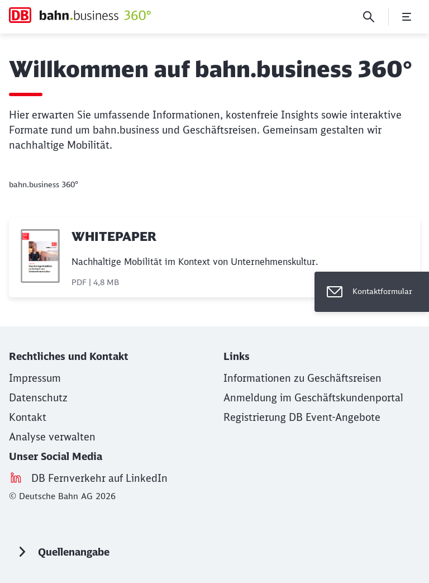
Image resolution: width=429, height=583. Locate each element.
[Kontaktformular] (371, 292)
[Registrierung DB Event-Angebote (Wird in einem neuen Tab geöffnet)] (301, 417)
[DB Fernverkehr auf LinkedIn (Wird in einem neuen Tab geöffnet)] (99, 478)
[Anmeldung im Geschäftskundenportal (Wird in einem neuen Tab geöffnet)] (313, 397)
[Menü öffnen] (406, 16)
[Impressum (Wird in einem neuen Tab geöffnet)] (35, 378)
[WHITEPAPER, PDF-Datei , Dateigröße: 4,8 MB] (214, 257)
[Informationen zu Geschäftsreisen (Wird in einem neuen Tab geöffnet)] (302, 378)
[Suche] (368, 16)
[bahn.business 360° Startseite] (80, 15)
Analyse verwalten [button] (52, 436)
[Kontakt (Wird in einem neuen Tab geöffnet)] (27, 417)
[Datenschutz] (38, 397)
